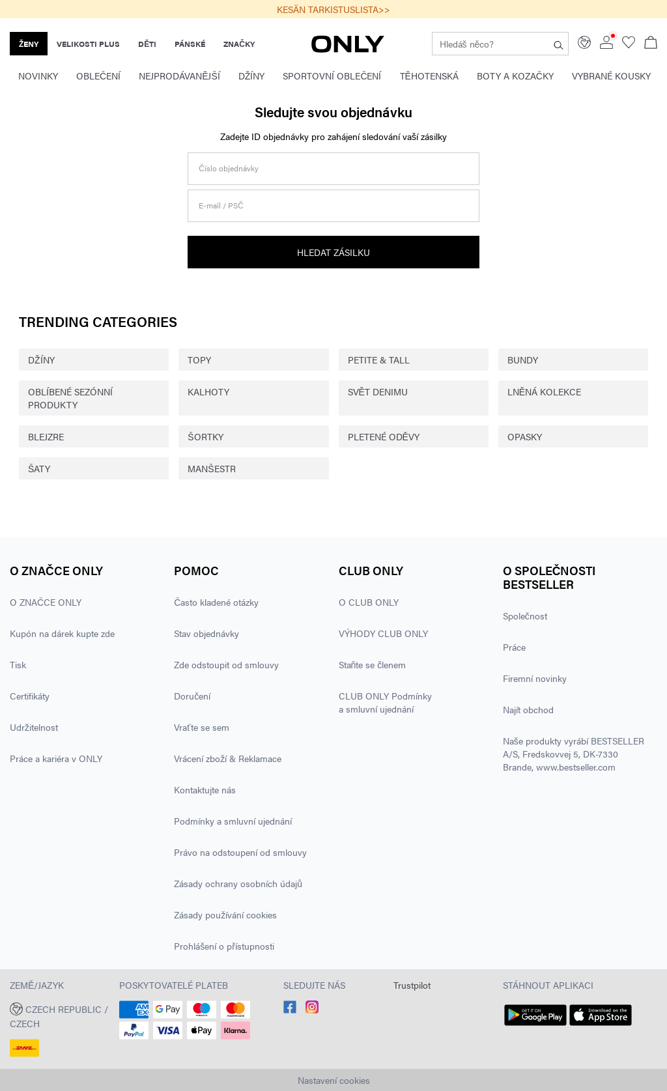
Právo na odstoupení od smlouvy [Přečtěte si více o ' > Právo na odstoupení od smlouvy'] (240, 851)
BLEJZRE (46, 436)
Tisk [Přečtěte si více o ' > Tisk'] (18, 664)
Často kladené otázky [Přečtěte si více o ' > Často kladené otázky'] (216, 601)
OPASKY (524, 436)
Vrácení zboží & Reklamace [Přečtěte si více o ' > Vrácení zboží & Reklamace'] (227, 758)
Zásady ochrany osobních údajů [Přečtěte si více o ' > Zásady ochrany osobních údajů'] (238, 883)
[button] (59, 1015)
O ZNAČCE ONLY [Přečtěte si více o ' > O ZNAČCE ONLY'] (45, 601)
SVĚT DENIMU (378, 391)
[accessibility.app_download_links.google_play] (535, 1025)
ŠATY (39, 468)
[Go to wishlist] (628, 44)
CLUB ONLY (371, 570)
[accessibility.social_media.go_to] (289, 1009)
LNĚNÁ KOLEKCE (544, 391)
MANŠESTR (211, 468)
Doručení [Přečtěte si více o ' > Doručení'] (192, 695)
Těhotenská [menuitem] (429, 75)
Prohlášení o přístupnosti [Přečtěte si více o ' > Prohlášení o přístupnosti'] (224, 945)
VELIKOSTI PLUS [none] (88, 44)
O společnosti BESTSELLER (549, 577)
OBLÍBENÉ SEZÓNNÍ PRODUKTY (70, 398)
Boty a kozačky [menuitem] (515, 75)
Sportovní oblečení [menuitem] (332, 75)
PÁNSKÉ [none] (190, 44)
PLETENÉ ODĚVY (383, 436)
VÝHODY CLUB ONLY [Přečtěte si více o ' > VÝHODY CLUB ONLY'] (383, 633)
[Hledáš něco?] (558, 44)
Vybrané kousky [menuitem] (611, 75)
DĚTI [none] (147, 44)
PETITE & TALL (379, 359)
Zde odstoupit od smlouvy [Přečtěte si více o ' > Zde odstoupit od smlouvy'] (226, 664)
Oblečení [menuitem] (98, 75)
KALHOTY (208, 391)
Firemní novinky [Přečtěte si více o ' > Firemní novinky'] (535, 678)
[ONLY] (348, 48)
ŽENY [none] (28, 44)
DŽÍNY (41, 359)
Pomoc (196, 570)
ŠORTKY (205, 436)
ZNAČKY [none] (239, 44)
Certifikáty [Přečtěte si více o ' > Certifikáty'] (30, 695)
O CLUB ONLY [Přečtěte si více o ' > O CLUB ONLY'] (369, 601)
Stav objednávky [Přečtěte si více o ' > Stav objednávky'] (206, 633)
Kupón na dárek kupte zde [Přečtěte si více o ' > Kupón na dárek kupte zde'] (62, 633)
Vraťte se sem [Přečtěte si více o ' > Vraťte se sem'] (201, 726)
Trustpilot (412, 984)
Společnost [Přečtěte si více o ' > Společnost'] (525, 615)
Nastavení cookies (334, 1079)
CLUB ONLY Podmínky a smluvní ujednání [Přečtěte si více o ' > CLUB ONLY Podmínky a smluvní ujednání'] (385, 702)
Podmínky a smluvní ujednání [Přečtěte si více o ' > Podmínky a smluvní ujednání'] (233, 820)
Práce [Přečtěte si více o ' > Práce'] (514, 646)
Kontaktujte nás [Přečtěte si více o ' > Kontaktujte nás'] (205, 789)
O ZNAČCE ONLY (56, 570)
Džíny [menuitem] (251, 75)
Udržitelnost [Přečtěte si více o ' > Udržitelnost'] (34, 726)
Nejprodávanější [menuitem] (179, 75)
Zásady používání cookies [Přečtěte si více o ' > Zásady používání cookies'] (225, 914)
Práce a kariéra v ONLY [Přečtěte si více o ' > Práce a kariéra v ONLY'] (56, 758)
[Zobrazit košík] (650, 43)
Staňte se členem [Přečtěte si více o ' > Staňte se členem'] (372, 664)
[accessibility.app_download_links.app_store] (600, 1025)
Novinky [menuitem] (38, 75)
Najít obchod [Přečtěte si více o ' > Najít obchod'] (528, 709)
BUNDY (522, 359)
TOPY (199, 359)
